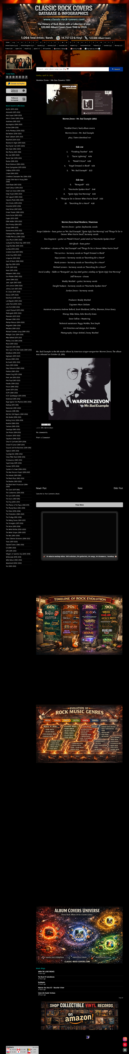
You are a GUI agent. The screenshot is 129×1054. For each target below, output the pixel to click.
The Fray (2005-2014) (13, 502)
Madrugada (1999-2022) (13, 313)
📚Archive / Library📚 (60, 49)
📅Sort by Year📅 (76, 49)
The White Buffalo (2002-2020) (16, 529)
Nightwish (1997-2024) (13, 356)
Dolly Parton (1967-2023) (14, 209)
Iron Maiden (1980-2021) (14, 277)
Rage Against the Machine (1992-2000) (18, 402)
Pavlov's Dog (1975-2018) (14, 374)
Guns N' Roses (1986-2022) (14, 261)
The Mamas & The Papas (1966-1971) (17, 505)
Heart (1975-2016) (11, 270)
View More (79, 505)
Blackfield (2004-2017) (13, 140)
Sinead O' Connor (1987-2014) (15, 445)
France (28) (9, 48)
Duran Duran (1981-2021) (14, 215)
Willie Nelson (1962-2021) (14, 560)
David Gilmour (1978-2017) (14, 188)
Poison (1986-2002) (12, 387)
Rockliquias (41, 982)
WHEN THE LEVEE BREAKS (46, 972)
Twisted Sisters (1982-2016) (15, 545)
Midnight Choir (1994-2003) (14, 335)
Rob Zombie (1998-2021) (13, 417)
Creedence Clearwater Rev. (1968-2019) (18, 177)
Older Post (118, 488)
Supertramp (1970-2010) (14, 463)
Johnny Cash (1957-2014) (14, 289)
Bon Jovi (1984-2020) (12, 155)
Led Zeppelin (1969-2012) (14, 301)
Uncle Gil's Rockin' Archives (46, 993)
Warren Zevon (48, 428)
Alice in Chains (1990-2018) (14, 118)
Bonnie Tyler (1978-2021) (14, 158)
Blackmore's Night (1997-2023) (15, 143)
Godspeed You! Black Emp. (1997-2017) (18, 243)
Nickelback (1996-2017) (13, 353)
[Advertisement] (71, 59)
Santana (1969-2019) (12, 426)
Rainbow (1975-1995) (12, 405)
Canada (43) (41, 45)
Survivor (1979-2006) (12, 466)
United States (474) (12, 45)
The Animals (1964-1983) (13, 475)
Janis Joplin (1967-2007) (13, 283)
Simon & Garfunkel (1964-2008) (16, 442)
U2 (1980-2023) (11, 548)
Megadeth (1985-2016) (13, 326)
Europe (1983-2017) (12, 228)
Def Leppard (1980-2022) (14, 197)
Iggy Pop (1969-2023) (13, 264)
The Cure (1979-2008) (13, 496)
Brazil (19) (28, 48)
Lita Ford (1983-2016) (13, 307)
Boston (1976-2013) (12, 161)
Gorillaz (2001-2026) (12, 249)
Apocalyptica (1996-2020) (14, 124)
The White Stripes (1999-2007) (16, 533)
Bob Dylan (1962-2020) (13, 149)
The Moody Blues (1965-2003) (15, 508)
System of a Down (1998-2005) (16, 469)
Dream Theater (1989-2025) (15, 212)
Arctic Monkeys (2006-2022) (15, 131)
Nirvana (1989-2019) (12, 359)
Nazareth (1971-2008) (13, 347)
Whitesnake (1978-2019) (13, 557)
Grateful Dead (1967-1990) (14, 252)
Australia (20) (63, 45)
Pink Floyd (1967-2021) (13, 381)
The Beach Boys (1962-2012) (15, 478)
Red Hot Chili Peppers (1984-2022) (17, 414)
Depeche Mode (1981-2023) (14, 200)
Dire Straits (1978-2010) (14, 203)
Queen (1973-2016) (12, 390)
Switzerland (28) (85, 45)
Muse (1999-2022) (12, 344)
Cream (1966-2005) (12, 173)
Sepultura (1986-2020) (13, 439)
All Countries (47, 48)
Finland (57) (97, 45)
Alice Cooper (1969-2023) (14, 115)
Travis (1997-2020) (12, 542)
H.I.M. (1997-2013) (11, 267)
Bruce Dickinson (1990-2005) (15, 164)
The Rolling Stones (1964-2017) (15, 520)
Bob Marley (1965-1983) (13, 152)
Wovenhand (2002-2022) (14, 563)
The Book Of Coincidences (46, 977)
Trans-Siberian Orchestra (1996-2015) (18, 539)
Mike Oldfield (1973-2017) (14, 338)
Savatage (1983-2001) (13, 430)
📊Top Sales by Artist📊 (92, 49)
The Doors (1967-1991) (13, 499)
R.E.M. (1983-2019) (12, 393)
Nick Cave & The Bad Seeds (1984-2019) (19, 350)
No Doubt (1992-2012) (13, 362)
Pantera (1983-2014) (12, 371)
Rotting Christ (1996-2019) (14, 420)
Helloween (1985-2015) (13, 274)
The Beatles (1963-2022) (14, 482)
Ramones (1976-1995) (12, 411)
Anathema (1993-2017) (13, 121)
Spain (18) (18, 48)
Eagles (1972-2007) (12, 218)
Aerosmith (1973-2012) (13, 112)
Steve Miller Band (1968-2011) (15, 457)
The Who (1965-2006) (13, 536)
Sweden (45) (108, 45)
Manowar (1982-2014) (13, 319)
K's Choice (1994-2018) (13, 292)
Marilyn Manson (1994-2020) (15, 322)
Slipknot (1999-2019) (12, 451)
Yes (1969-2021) (11, 566)
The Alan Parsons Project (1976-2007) (18, 472)
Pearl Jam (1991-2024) (13, 378)
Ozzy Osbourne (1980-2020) (15, 368)
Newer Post (41, 488)
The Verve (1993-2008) (13, 526)
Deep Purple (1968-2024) (14, 194)
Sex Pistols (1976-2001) (13, 433)
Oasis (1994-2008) (12, 365)
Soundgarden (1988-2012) (14, 454)
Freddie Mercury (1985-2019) (15, 237)
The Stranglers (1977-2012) (14, 523)
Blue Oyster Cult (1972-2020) (15, 146)
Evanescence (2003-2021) (14, 231)
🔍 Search (116, 69)
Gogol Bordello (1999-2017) (14, 246)
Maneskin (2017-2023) (13, 316)
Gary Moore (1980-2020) (14, 240)
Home (7, 42)
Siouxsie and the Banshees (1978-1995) (18, 448)
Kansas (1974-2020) (12, 295)
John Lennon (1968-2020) (14, 286)
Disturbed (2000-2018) (13, 206)
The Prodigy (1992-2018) (14, 517)
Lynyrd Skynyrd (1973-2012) (15, 310)
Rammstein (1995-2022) (13, 408)
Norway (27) (118, 45)
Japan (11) (37, 48)
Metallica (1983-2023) (13, 329)
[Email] (125, 1050)
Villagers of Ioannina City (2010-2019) (18, 554)
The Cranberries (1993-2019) (15, 493)
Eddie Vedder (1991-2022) (14, 221)
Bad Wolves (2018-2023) (13, 134)
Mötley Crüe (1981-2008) (14, 341)
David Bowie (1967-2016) (13, 185)
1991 (42, 428)
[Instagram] (125, 1039)
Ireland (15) (73, 45)
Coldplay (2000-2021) (13, 170)
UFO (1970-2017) (11, 551)
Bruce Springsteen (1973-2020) (16, 167)
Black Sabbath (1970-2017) (14, 137)
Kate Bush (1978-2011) (13, 298)
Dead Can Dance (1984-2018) (15, 191)
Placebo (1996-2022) (12, 384)
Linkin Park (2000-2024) (13, 304)
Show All (121, 998)
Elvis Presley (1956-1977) (13, 225)
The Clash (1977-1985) (13, 490)
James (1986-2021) (12, 280)
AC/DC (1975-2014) (12, 109)
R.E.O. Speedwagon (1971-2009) (16, 396)
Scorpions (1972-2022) (13, 436)
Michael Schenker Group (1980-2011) (18, 332)
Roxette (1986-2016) (12, 423)
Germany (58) (52, 45)
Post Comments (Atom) (52, 494)
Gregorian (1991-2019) (13, 258)
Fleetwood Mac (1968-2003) (15, 234)
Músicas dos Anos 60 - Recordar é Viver (51, 988)
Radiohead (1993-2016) (13, 399)
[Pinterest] (125, 1044)
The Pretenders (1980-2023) (15, 514)
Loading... (80, 850)
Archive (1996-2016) (12, 128)
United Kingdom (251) (27, 45)
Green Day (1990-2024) (13, 255)
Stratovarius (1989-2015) (14, 460)
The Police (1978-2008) (13, 511)
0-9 (13, 42)
